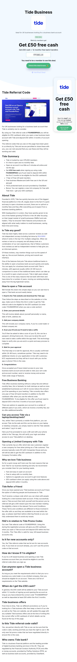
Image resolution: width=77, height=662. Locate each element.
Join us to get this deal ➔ (64, 128)
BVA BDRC (42, 236)
